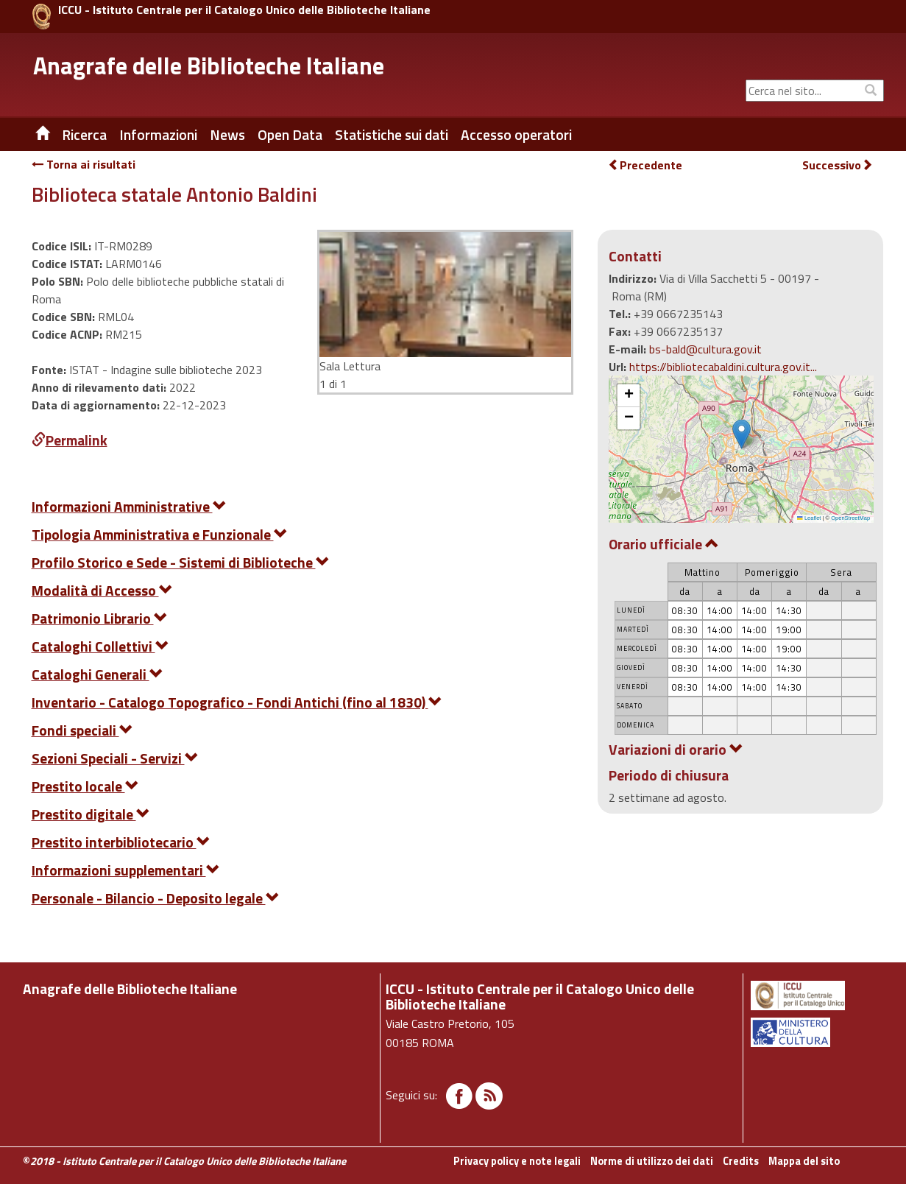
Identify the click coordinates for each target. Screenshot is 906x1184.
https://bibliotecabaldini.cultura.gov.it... (723, 367)
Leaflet (809, 518)
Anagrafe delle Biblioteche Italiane (208, 65)
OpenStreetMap (850, 518)
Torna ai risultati (83, 164)
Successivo (837, 165)
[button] (741, 434)
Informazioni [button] (158, 135)
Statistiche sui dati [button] (391, 135)
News (227, 135)
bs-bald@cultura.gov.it (705, 349)
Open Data (290, 135)
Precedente (645, 165)
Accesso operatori (516, 135)
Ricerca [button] (84, 135)
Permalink (69, 440)
